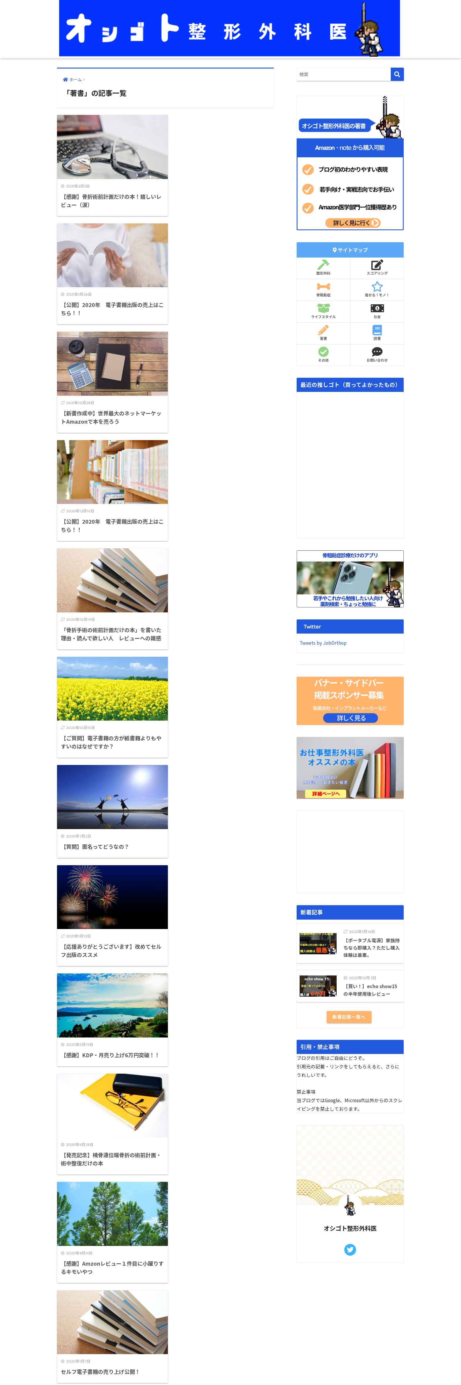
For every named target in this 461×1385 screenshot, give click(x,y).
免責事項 (66, 1318)
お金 (377, 311)
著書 (323, 333)
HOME (231, 1362)
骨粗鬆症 (323, 289)
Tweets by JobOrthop (323, 642)
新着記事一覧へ (349, 1016)
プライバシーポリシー (79, 1326)
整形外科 (323, 267)
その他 (323, 354)
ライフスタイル (323, 311)
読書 (377, 333)
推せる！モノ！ (377, 289)
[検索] (397, 74)
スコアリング (377, 267)
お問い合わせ (377, 354)
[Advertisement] (350, 852)
